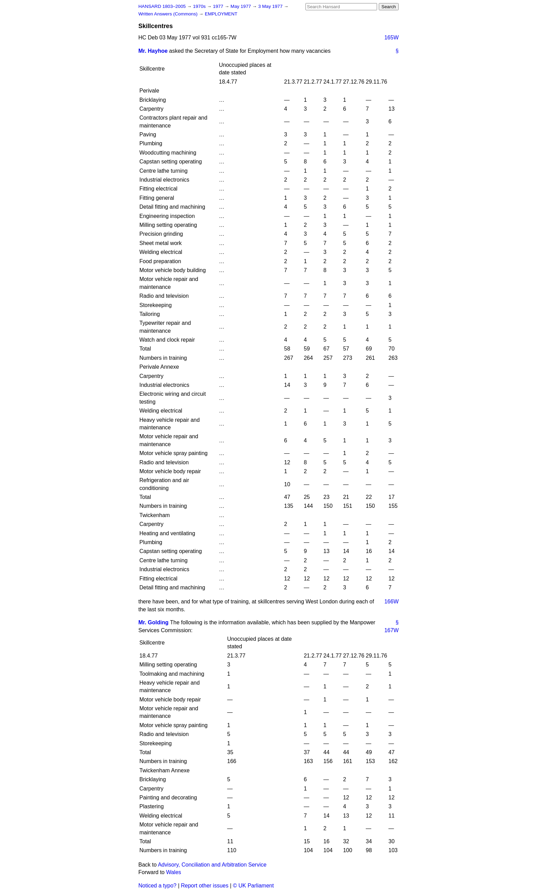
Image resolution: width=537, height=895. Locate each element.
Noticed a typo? (157, 885)
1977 (219, 6)
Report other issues (204, 885)
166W (391, 601)
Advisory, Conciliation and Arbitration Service (212, 865)
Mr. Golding (153, 622)
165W (391, 37)
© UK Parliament (253, 885)
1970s (200, 6)
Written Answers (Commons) (168, 13)
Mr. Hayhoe (152, 51)
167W (391, 630)
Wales (173, 872)
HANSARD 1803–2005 (162, 6)
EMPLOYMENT (221, 13)
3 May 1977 (271, 6)
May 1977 (241, 6)
